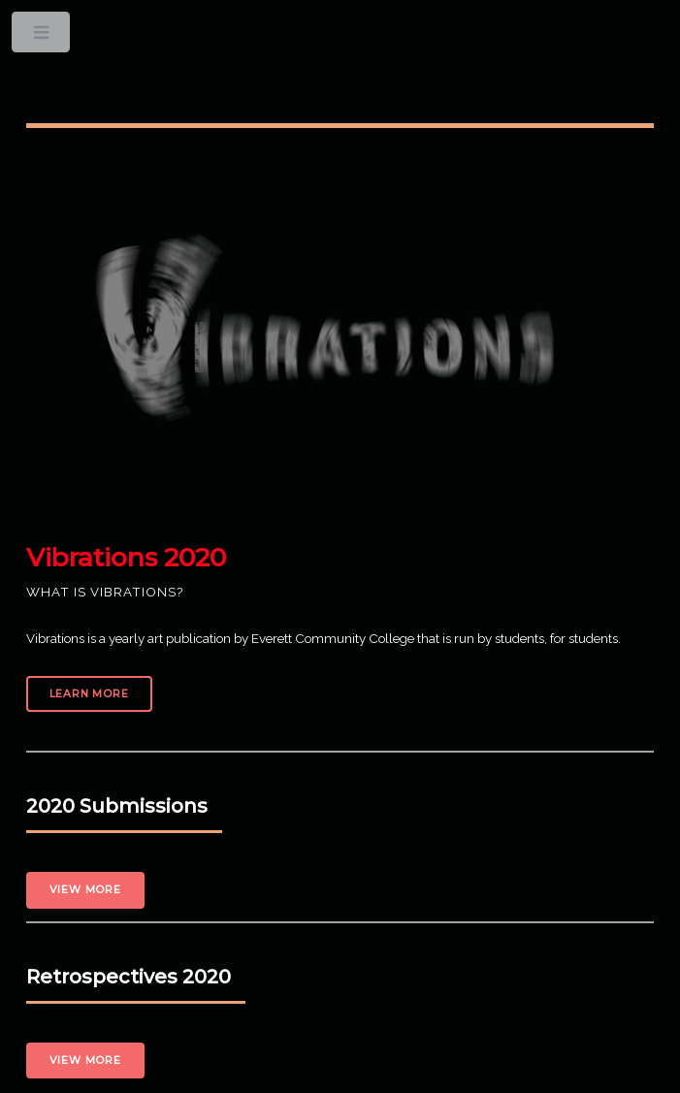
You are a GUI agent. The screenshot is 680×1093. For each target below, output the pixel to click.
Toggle (42, 36)
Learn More (89, 694)
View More (85, 890)
